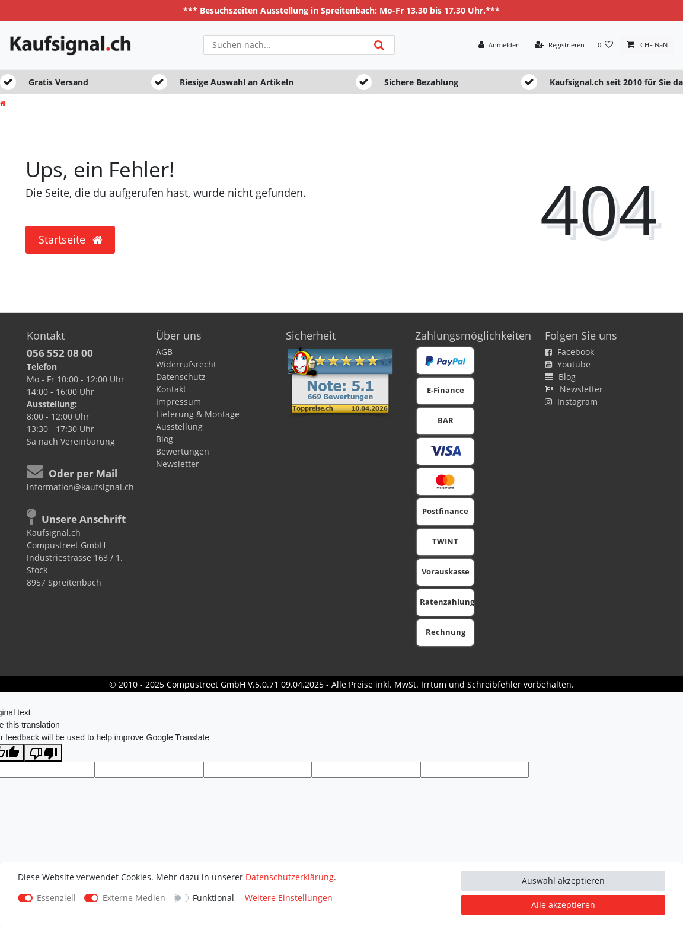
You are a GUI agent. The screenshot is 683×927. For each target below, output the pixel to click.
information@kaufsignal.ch (80, 487)
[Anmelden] (499, 45)
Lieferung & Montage (198, 414)
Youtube (568, 364)
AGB (164, 351)
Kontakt (171, 389)
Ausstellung (179, 426)
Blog (164, 439)
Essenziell (56, 897)
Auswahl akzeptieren (563, 880)
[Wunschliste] (605, 45)
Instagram (571, 401)
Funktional (213, 897)
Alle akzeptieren (563, 904)
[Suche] (378, 45)
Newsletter (177, 463)
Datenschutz (181, 376)
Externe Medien (134, 897)
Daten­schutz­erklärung (289, 877)
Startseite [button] (70, 239)
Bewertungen (182, 451)
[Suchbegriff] (283, 45)
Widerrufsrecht (186, 364)
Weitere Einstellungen (289, 897)
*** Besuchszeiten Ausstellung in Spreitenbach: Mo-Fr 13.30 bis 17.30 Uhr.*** (341, 10)
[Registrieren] (559, 45)
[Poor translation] (43, 753)
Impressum (178, 401)
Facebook (569, 351)
